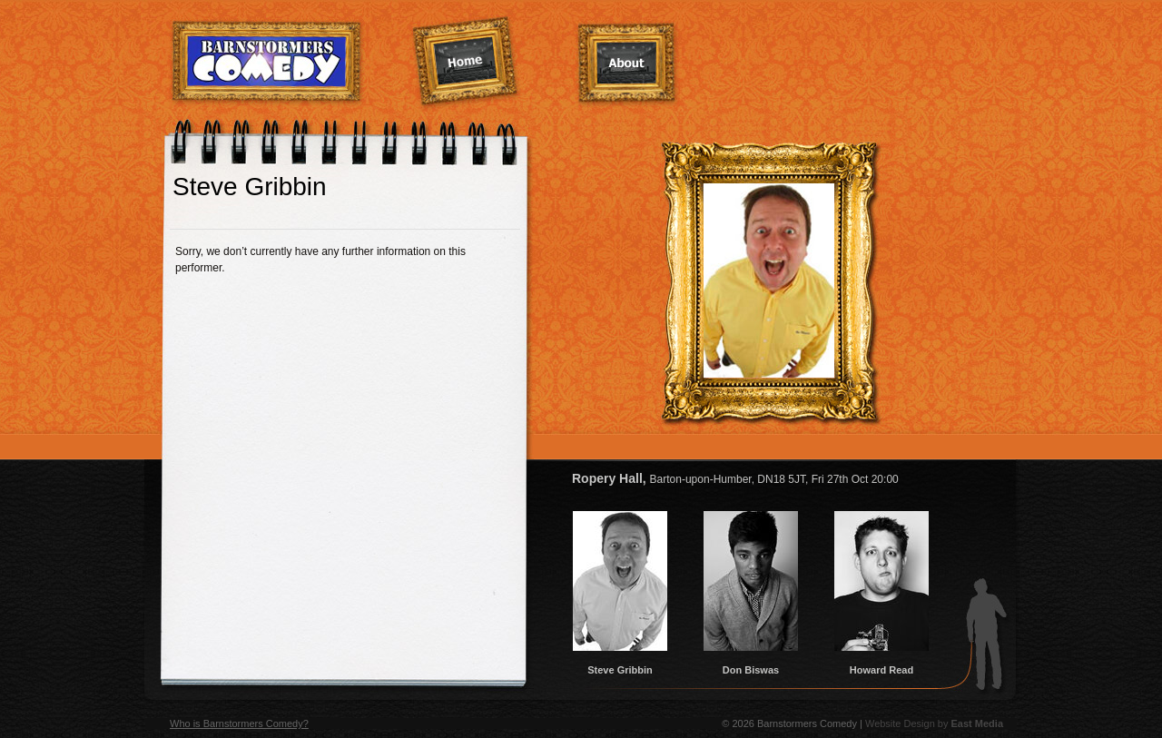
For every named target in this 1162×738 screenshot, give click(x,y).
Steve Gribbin (620, 664)
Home (465, 63)
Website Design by (934, 723)
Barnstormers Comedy (267, 62)
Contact (937, 61)
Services (781, 60)
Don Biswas (751, 664)
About (627, 64)
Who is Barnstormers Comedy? (239, 723)
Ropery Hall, (735, 478)
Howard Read (881, 664)
